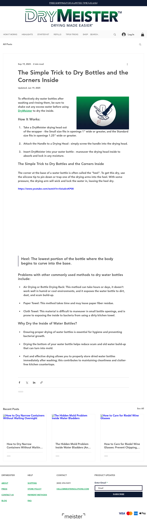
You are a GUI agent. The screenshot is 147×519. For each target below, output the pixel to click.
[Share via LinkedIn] (34, 382)
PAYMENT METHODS (37, 495)
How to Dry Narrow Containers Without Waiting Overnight (24, 445)
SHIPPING (32, 483)
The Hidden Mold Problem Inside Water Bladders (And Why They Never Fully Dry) (73, 445)
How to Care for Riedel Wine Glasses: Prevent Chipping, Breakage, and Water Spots (122, 445)
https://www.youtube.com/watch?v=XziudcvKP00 (46, 188)
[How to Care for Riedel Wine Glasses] (122, 426)
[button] (142, 34)
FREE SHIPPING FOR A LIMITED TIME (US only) (73, 3)
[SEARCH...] (98, 34)
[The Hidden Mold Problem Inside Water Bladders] (73, 426)
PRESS (4, 489)
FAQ (30, 500)
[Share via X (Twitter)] (26, 382)
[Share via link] (41, 382)
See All (140, 408)
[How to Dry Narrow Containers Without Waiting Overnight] (24, 426)
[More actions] (127, 64)
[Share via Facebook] (19, 382)
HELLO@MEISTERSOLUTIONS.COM (73, 489)
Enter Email (100, 483)
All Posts (7, 44)
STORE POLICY (34, 489)
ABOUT (5, 483)
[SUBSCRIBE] (118, 494)
